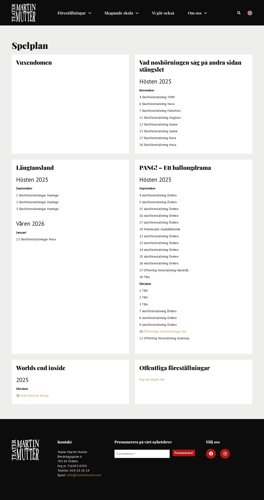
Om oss (198, 12)
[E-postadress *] (142, 454)
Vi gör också (163, 12)
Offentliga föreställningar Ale (165, 331)
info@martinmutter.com (84, 475)
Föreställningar (75, 12)
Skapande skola (121, 12)
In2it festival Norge (35, 395)
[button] (239, 13)
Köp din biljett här (152, 379)
